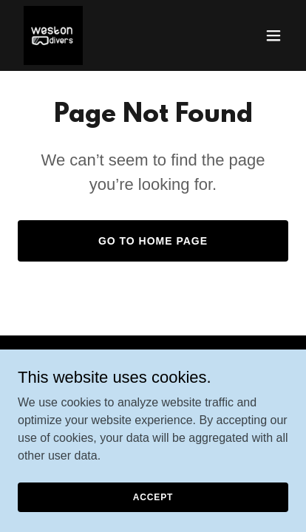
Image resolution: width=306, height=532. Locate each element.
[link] (53, 35)
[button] (273, 35)
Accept (153, 496)
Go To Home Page (153, 241)
